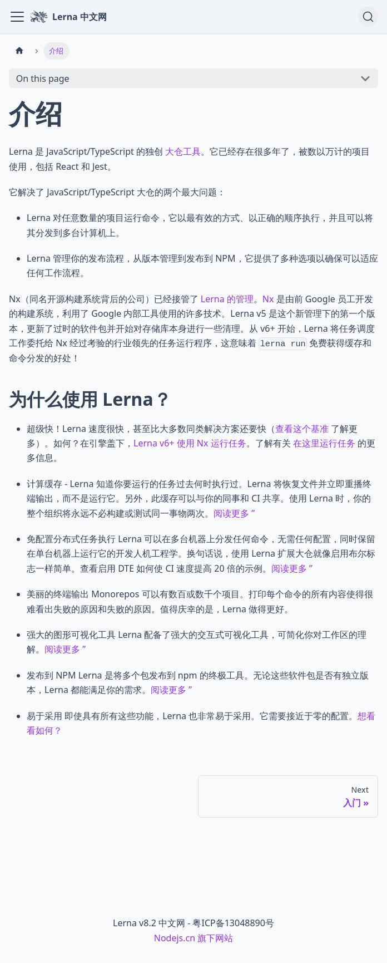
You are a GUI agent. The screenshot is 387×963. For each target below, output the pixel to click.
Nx (268, 299)
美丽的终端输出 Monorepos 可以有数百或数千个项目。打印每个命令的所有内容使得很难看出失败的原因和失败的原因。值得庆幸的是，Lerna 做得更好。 (200, 601)
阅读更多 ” (234, 513)
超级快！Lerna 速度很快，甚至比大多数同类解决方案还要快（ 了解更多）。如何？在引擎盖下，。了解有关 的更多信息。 (201, 443)
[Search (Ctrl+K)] (368, 17)
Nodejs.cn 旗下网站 (194, 938)
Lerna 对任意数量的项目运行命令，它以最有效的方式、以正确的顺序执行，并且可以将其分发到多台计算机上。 (200, 225)
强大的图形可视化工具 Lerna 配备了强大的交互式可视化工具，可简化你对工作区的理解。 (196, 641)
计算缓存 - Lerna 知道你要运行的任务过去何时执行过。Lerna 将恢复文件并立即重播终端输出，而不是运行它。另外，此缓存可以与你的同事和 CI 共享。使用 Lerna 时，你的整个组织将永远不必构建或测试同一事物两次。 (199, 498)
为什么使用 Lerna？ (98, 399)
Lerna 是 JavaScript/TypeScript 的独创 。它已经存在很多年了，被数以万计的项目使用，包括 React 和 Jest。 (189, 158)
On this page (43, 78)
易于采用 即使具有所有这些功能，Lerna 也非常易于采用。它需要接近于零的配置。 (201, 723)
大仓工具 (183, 151)
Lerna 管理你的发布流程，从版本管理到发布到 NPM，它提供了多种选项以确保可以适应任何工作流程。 (202, 265)
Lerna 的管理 (227, 299)
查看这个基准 (302, 428)
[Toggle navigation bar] (17, 16)
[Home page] (19, 51)
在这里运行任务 (324, 443)
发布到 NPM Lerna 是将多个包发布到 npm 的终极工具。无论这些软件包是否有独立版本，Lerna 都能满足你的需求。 (198, 682)
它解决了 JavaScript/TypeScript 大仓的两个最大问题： (117, 192)
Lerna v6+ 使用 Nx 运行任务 (189, 443)
